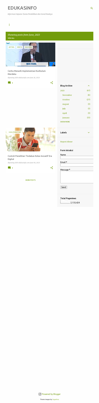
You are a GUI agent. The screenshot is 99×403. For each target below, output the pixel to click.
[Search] (91, 8)
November (67, 95)
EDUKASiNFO (22, 7)
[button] (51, 83)
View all (11, 38)
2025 (62, 90)
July (64, 108)
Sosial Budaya (40, 25)
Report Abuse (66, 142)
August (65, 104)
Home (10, 25)
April (64, 113)
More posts (31, 180)
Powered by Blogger (49, 394)
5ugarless (55, 399)
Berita (67, 25)
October (66, 99)
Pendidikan (23, 25)
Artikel (55, 25)
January (65, 118)
